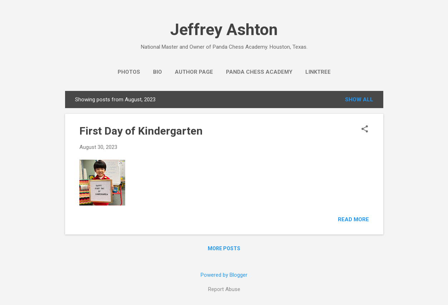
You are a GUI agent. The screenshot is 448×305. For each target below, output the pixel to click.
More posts (224, 248)
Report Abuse (224, 289)
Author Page (194, 72)
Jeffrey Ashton (224, 29)
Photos (129, 72)
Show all (359, 99)
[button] (364, 130)
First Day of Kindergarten (141, 131)
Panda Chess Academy (259, 72)
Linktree (318, 72)
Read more (353, 219)
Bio (157, 72)
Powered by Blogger (224, 275)
